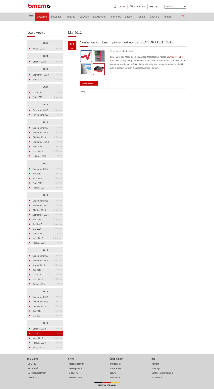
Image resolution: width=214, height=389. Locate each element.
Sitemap (156, 368)
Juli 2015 (47, 270)
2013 (45, 323)
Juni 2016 (47, 224)
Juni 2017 (47, 178)
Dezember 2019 (47, 110)
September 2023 (47, 75)
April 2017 (47, 183)
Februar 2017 (47, 187)
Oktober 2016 (47, 210)
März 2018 (47, 151)
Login (156, 6)
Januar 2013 (47, 347)
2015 (45, 250)
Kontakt (121, 6)
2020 (45, 87)
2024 (45, 56)
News (113, 373)
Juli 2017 (47, 173)
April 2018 (47, 146)
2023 (45, 69)
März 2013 (47, 338)
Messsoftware (75, 377)
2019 (45, 104)
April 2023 (47, 79)
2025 (45, 43)
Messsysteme (75, 368)
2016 (45, 195)
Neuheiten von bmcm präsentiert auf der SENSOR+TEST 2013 (126, 42)
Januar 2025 (47, 48)
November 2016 (47, 205)
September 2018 (47, 142)
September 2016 (47, 215)
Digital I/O (73, 373)
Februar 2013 (47, 343)
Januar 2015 (47, 284)
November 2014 (47, 301)
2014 (45, 291)
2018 (45, 122)
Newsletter (115, 377)
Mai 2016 (47, 229)
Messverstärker (76, 364)
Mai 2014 (47, 315)
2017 (45, 163)
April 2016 (47, 233)
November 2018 (47, 132)
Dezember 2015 (47, 256)
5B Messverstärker (37, 373)
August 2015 (47, 265)
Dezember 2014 (47, 297)
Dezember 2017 (47, 169)
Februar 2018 (47, 156)
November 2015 (47, 260)
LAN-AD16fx (34, 377)
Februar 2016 (47, 243)
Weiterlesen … (88, 83)
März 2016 (47, 238)
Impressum (157, 377)
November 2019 (47, 115)
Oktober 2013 (47, 329)
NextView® (33, 368)
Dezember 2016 (47, 201)
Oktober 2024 (47, 61)
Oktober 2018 (47, 137)
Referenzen (115, 368)
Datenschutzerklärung (162, 373)
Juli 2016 (47, 219)
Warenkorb (139, 6)
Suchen (183, 17)
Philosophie (115, 364)
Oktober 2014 (47, 306)
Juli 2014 (47, 311)
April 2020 (47, 97)
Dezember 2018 (47, 128)
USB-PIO (32, 364)
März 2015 (47, 279)
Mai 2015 (47, 274)
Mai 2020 (47, 92)
